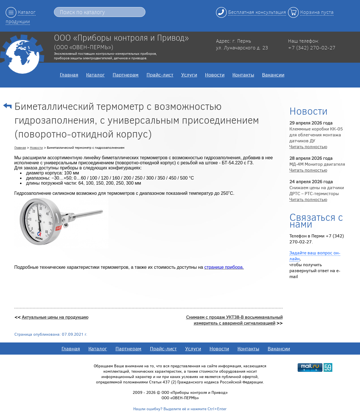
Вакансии (273, 74)
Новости (214, 74)
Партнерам (126, 74)
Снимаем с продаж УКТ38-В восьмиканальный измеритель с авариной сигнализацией (234, 320)
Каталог (95, 74)
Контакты (243, 74)
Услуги (189, 74)
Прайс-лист (160, 74)
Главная (69, 74)
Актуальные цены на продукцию (55, 317)
